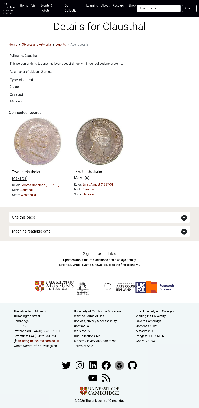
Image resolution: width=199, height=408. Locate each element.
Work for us (82, 331)
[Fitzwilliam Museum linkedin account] (106, 365)
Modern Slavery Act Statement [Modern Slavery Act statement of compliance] (95, 341)
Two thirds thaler (26, 172)
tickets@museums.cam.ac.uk (38, 341)
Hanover (88, 194)
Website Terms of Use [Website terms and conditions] (89, 316)
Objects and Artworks (36, 44)
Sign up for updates (99, 253)
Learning (92, 5)
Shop (132, 5)
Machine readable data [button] (31, 231)
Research (119, 5)
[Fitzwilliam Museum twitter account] (67, 365)
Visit (34, 5)
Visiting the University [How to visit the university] (151, 316)
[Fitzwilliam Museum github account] (132, 365)
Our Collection (71, 8)
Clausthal (26, 190)
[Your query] (158, 8)
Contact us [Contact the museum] (81, 326)
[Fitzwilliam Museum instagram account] (80, 365)
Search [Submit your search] (189, 8)
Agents (61, 44)
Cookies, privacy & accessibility (95, 321)
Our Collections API (87, 336)
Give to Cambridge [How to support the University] (148, 321)
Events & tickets (46, 8)
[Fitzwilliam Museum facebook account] (93, 365)
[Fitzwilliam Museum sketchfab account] (119, 365)
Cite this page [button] (23, 217)
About (105, 5)
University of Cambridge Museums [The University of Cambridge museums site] (97, 311)
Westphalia (28, 195)
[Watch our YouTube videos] (93, 378)
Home (25, 5)
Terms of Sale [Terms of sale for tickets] (83, 346)
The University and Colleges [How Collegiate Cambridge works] (155, 311)
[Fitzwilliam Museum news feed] (106, 378)
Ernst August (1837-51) (98, 184)
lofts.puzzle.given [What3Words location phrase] (45, 346)
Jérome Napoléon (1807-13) (40, 185)
